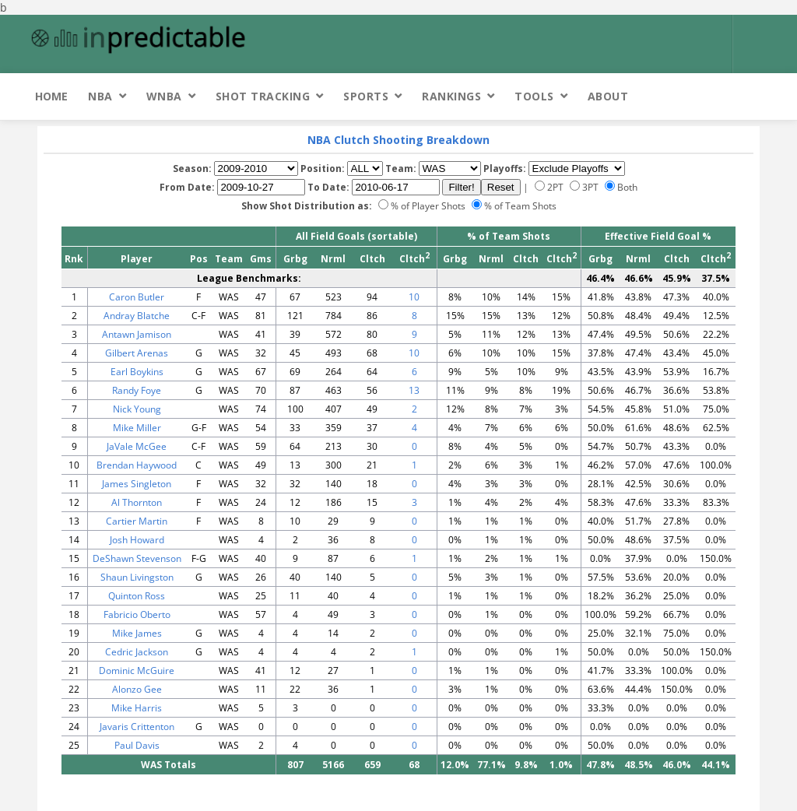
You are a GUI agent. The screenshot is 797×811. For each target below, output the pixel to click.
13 (414, 390)
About (608, 96)
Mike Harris (136, 707)
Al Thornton (136, 502)
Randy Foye (136, 390)
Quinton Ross (136, 595)
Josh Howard (137, 539)
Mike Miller (137, 427)
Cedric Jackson (136, 651)
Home (51, 96)
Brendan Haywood (137, 465)
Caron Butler (136, 297)
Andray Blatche (137, 315)
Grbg (295, 258)
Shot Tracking (263, 96)
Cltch (372, 258)
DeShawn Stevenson (137, 558)
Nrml (333, 258)
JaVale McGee (137, 446)
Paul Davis (137, 745)
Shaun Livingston (137, 577)
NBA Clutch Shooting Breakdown (398, 139)
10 (414, 297)
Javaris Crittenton (137, 726)
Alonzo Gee (137, 689)
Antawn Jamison (136, 334)
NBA (100, 96)
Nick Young (137, 409)
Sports (365, 96)
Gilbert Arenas (136, 353)
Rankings (451, 96)
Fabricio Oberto (137, 614)
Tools (534, 96)
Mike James (137, 633)
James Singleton (136, 483)
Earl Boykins (137, 371)
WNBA (164, 96)
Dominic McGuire (136, 670)
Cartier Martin (136, 521)
